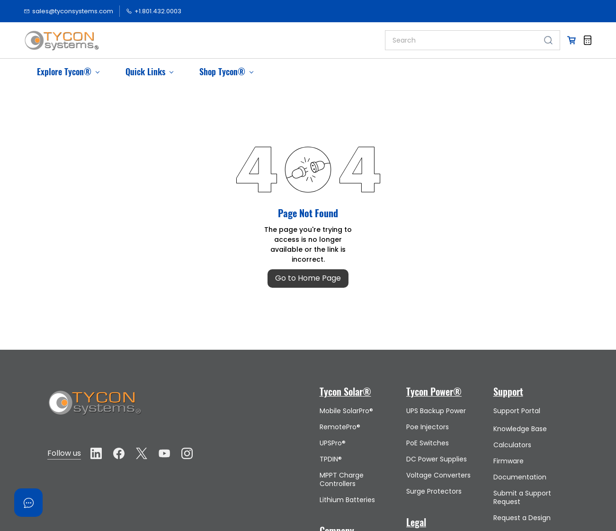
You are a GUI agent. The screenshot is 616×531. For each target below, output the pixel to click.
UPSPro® (333, 443)
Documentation (519, 477)
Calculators (512, 445)
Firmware (508, 461)
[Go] (546, 40)
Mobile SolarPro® (346, 411)
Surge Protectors (434, 491)
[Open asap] (28, 502)
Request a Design (522, 517)
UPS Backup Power (436, 411)
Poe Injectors (427, 427)
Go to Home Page (308, 278)
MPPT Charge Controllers (342, 479)
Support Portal (516, 411)
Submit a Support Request (522, 497)
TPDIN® (331, 459)
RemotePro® (340, 427)
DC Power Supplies (436, 459)
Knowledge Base (520, 429)
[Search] (461, 40)
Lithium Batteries (347, 499)
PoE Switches (427, 443)
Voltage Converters (438, 475)
